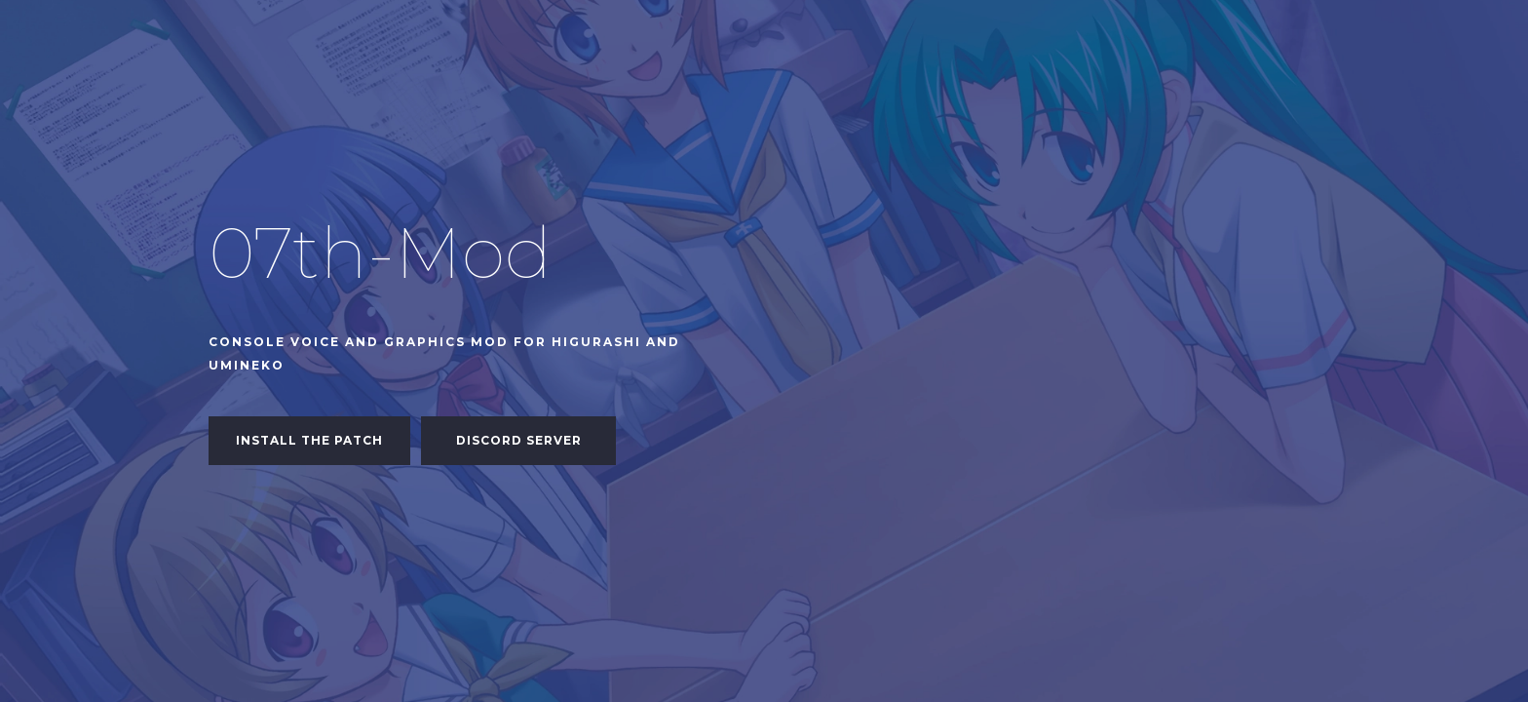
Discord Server (519, 440)
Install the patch (309, 440)
